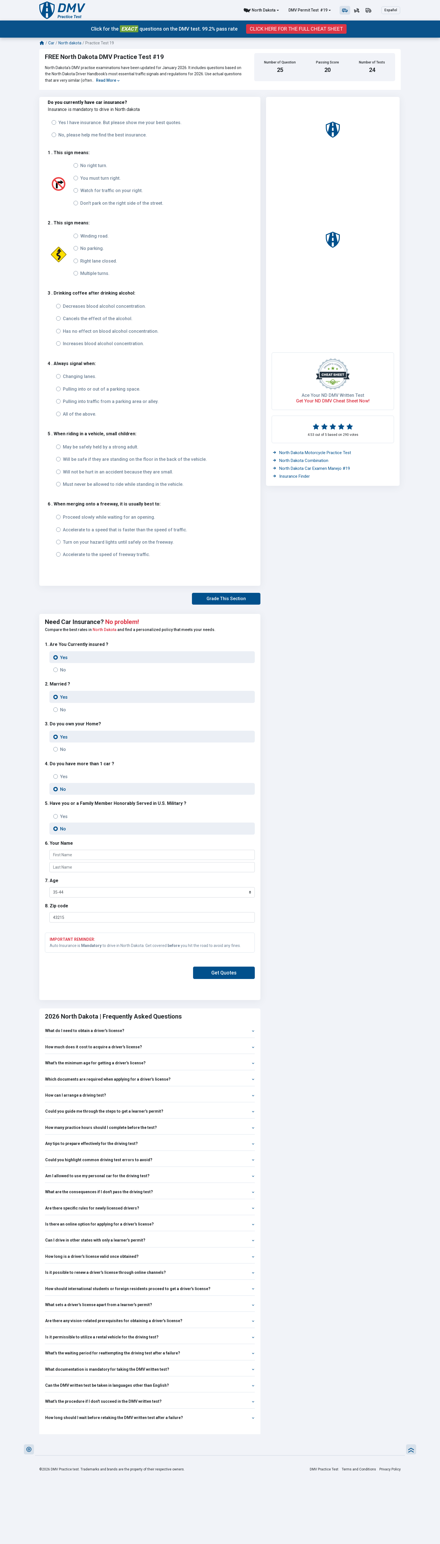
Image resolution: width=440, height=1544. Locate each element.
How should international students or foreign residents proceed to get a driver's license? (150, 1289)
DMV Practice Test (324, 1469)
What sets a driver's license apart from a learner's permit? (150, 1305)
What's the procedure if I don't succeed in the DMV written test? (150, 1401)
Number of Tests (372, 62)
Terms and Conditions (359, 1469)
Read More (108, 80)
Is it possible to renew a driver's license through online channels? (150, 1272)
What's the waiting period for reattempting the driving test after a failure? (150, 1353)
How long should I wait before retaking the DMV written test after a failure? (150, 1418)
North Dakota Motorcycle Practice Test (312, 453)
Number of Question (280, 62)
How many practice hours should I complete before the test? (150, 1127)
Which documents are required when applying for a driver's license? (150, 1079)
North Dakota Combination (300, 460)
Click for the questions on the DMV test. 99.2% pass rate (164, 28)
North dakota (69, 43)
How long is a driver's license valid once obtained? (150, 1256)
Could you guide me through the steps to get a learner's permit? (150, 1111)
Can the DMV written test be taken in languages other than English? (150, 1385)
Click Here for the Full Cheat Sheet (296, 29)
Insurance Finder (291, 476)
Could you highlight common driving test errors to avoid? (150, 1160)
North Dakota (264, 10)
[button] (226, 599)
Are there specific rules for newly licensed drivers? (150, 1208)
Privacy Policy (390, 1469)
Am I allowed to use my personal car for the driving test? (150, 1176)
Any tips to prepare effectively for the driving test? (150, 1143)
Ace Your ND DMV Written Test (333, 395)
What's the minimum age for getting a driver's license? (150, 1063)
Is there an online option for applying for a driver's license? (150, 1224)
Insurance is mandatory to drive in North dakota (94, 109)
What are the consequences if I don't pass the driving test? (150, 1192)
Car (51, 43)
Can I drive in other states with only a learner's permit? (150, 1240)
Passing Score (327, 62)
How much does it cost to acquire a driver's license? (150, 1047)
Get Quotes (224, 973)
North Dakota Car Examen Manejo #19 (311, 468)
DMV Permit (299, 10)
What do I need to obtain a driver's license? (150, 1031)
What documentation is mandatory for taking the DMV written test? (150, 1369)
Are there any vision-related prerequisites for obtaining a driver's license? (150, 1321)
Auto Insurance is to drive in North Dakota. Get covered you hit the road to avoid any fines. (150, 942)
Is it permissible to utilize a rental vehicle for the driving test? (150, 1337)
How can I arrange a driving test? (150, 1095)
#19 (323, 10)
